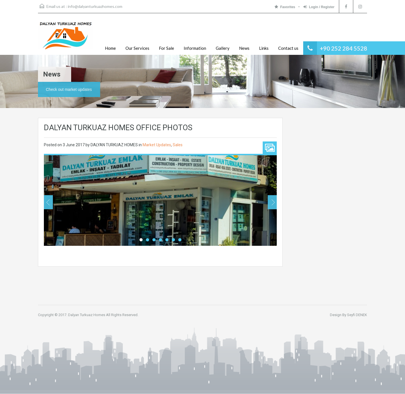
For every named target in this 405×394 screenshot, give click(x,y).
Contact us (288, 48)
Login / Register (318, 7)
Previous (48, 202)
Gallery (223, 48)
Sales (178, 145)
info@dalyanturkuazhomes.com (95, 6)
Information (195, 48)
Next (272, 202)
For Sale (166, 48)
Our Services (137, 48)
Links (264, 48)
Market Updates (157, 145)
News (244, 48)
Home (110, 48)
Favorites (284, 7)
